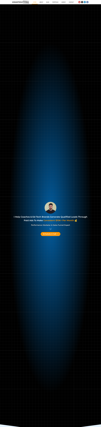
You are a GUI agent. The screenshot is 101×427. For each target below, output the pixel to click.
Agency (64, 2)
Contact (71, 2)
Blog (47, 2)
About (41, 2)
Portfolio (55, 2)
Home (34, 2)
